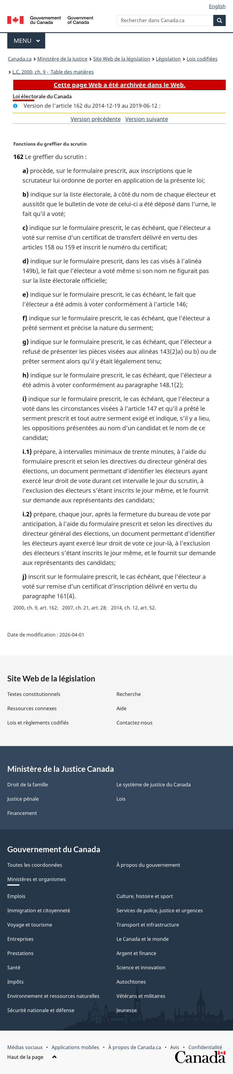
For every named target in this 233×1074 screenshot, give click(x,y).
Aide (121, 708)
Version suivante (146, 119)
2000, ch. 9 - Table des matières (53, 72)
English (217, 6)
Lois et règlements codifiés (38, 722)
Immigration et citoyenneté (38, 910)
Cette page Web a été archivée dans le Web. (120, 85)
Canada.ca (20, 59)
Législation (168, 59)
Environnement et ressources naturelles (53, 996)
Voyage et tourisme (29, 924)
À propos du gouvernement (148, 865)
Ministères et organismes (36, 879)
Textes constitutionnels (33, 694)
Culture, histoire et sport (144, 896)
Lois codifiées (202, 59)
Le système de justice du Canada (153, 784)
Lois (121, 798)
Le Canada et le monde (142, 939)
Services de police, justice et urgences (159, 910)
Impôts (15, 981)
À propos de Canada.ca (134, 1047)
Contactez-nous (134, 722)
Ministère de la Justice (62, 59)
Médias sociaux (24, 1047)
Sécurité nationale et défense (40, 1010)
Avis (174, 1047)
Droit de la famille (27, 784)
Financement (22, 813)
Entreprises (20, 939)
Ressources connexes (32, 708)
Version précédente (96, 119)
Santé (13, 967)
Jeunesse (126, 1010)
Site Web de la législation (121, 59)
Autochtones (131, 981)
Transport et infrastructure (147, 924)
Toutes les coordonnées (34, 865)
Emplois (16, 896)
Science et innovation (140, 967)
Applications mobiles (75, 1047)
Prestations (20, 953)
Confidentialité (205, 1047)
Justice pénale (23, 798)
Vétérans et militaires (140, 996)
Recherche (128, 694)
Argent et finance (136, 953)
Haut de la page (32, 1057)
